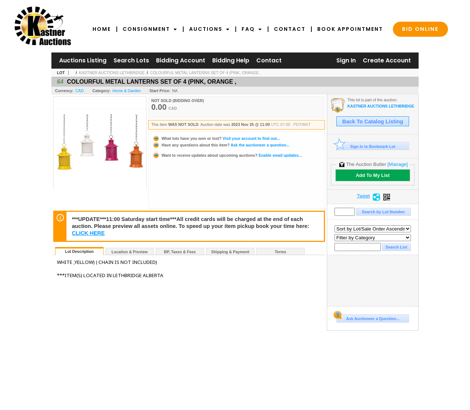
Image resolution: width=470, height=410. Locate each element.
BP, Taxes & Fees (180, 252)
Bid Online (420, 29)
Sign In (346, 60)
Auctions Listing (82, 60)
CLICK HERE (88, 233)
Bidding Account (180, 60)
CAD (79, 90)
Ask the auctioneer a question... (220, 145)
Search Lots (131, 60)
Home (102, 29)
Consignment (150, 29)
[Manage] (397, 164)
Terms (280, 252)
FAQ (252, 29)
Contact (290, 29)
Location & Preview (130, 252)
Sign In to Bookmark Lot (365, 146)
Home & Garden (126, 90)
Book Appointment (350, 29)
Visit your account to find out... (216, 138)
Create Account (387, 60)
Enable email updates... (227, 155)
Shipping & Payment (230, 252)
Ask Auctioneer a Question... (367, 317)
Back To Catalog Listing (372, 121)
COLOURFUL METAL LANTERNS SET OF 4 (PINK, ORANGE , (205, 72)
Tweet (363, 196)
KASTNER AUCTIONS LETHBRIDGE (112, 72)
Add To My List (373, 175)
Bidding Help (230, 60)
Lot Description (79, 251)
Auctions (209, 29)
